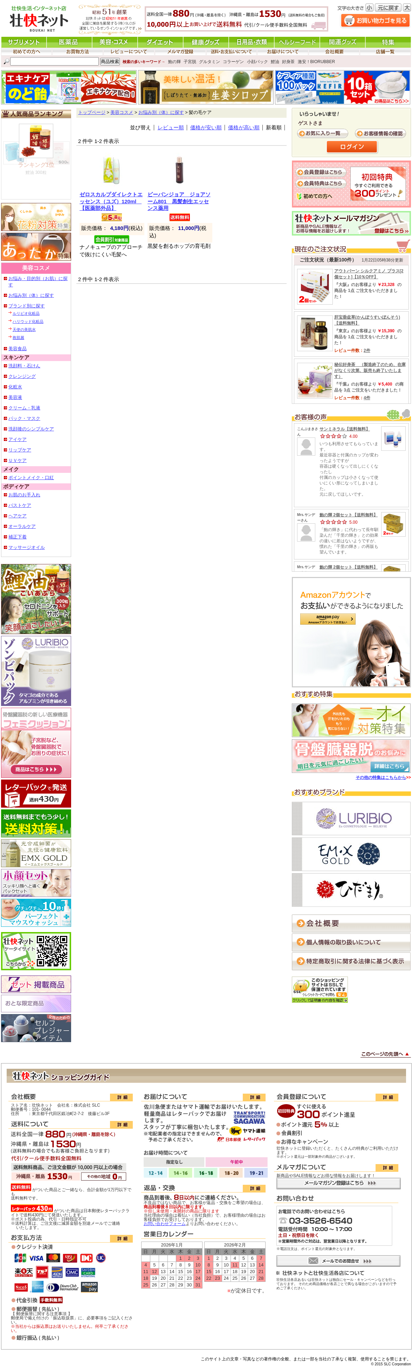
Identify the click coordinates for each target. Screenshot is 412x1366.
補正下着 (17, 536)
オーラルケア (22, 526)
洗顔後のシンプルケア (31, 428)
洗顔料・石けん (24, 365)
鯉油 (275, 61)
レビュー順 (171, 127)
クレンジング (22, 376)
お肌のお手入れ (24, 494)
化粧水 (15, 386)
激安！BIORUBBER (316, 61)
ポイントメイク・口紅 (31, 477)
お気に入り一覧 (323, 133)
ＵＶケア (17, 460)
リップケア (19, 450)
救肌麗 (18, 337)
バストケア (19, 505)
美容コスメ (121, 112)
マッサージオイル (26, 547)
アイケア (17, 439)
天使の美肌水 (24, 329)
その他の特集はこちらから (381, 777)
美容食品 (17, 348)
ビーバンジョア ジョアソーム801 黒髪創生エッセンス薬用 (179, 201)
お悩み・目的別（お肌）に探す (38, 281)
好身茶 (288, 61)
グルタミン (209, 61)
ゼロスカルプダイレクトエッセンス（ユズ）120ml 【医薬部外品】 (111, 201)
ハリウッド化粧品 (28, 321)
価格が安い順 (206, 127)
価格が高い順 (244, 127)
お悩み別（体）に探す (31, 295)
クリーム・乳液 (24, 407)
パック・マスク (24, 418)
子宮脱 (190, 61)
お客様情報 (381, 133)
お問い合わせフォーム (165, 1223)
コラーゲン (233, 61)
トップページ (91, 112)
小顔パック (257, 61)
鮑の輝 (174, 61)
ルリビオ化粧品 (26, 313)
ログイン (352, 147)
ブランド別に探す (26, 305)
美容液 (15, 397)
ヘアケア (17, 515)
